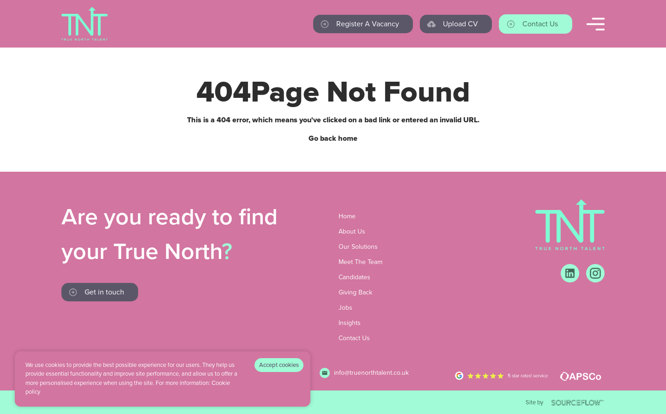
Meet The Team (360, 262)
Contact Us (354, 338)
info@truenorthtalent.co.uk (371, 373)
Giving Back (355, 292)
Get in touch (104, 292)
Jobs (345, 307)
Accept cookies (279, 364)
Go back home (333, 138)
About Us (352, 231)
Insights (350, 323)
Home (347, 216)
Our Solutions (358, 247)
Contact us (540, 23)
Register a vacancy (367, 23)
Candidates (354, 277)
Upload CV (460, 23)
